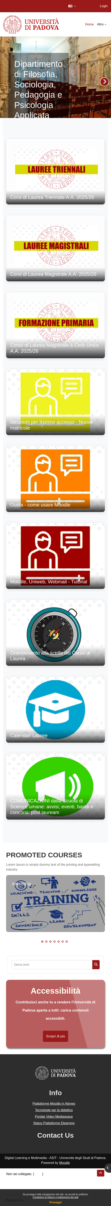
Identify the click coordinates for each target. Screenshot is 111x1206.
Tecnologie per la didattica (54, 1110)
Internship (21, 883)
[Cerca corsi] (51, 964)
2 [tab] (46, 942)
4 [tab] (54, 942)
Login (104, 6)
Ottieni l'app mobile (20, 1188)
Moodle (64, 1163)
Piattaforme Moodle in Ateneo (54, 1103)
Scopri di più (55, 1036)
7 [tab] (67, 942)
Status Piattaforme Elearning (54, 1123)
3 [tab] (50, 942)
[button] (72, 6)
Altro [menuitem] (100, 24)
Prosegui (55, 1202)
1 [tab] (42, 942)
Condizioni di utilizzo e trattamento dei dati (55, 1197)
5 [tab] (59, 942)
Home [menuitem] (89, 24)
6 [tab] (63, 942)
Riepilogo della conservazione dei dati (33, 1179)
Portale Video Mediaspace (54, 1116)
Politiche (12, 1183)
